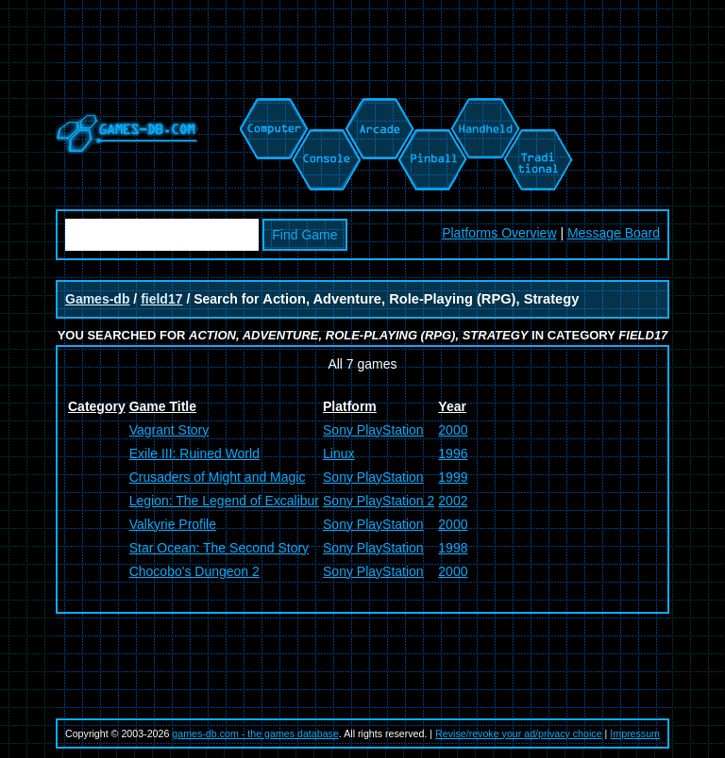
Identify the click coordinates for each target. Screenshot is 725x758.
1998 (452, 547)
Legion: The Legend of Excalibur (224, 500)
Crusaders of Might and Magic (217, 477)
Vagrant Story (169, 429)
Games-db (97, 298)
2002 (452, 500)
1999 (452, 477)
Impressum (635, 733)
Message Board (613, 232)
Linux (338, 453)
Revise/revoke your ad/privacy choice (518, 733)
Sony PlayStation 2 (378, 500)
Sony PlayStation (373, 429)
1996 (452, 453)
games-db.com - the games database (255, 733)
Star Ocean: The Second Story (219, 547)
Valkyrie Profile (172, 524)
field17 (161, 298)
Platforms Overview (499, 232)
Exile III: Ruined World (194, 453)
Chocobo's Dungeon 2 (194, 571)
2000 (452, 429)
